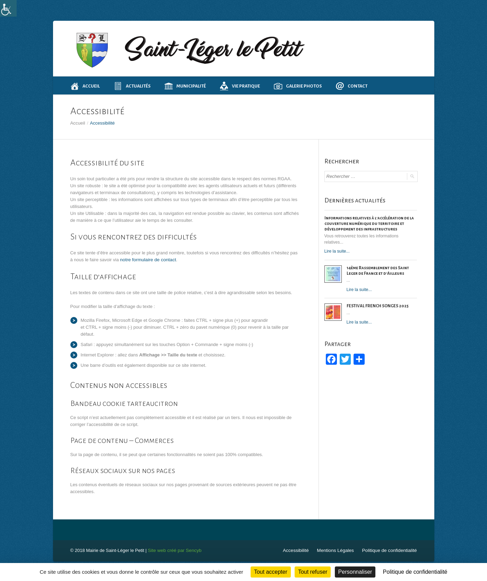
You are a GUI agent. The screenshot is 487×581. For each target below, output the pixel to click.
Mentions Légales (338, 549)
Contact (351, 86)
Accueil (85, 86)
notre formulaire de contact (147, 259)
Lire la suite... (336, 250)
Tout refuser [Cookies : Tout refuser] (312, 572)
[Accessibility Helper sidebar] (8, 8)
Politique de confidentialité (390, 549)
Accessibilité (300, 549)
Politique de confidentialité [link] (415, 572)
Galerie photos (298, 86)
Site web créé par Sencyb (173, 549)
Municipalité (185, 86)
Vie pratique (240, 86)
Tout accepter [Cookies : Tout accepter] (270, 572)
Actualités (132, 86)
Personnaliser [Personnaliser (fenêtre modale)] (355, 572)
